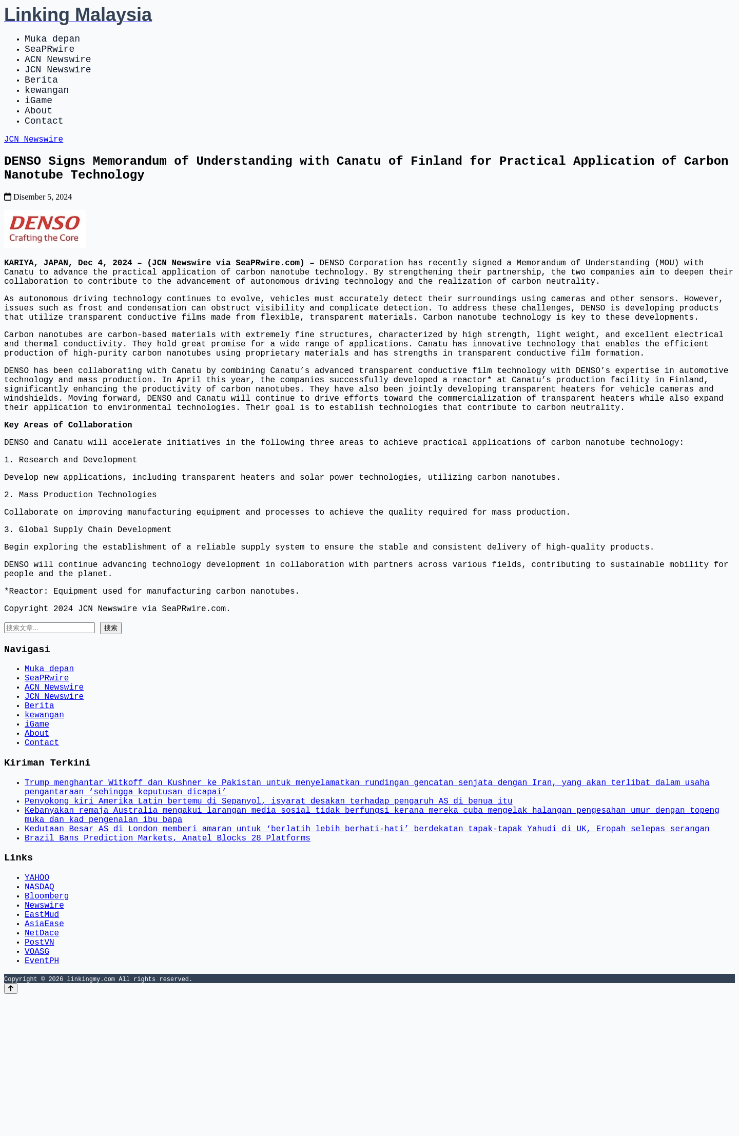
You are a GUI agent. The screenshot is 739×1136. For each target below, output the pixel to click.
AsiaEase (44, 1053)
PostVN (39, 1075)
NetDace (42, 1064)
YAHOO (37, 996)
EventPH (42, 1098)
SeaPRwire (49, 52)
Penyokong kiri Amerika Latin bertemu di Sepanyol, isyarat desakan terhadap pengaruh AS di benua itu (268, 908)
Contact (44, 138)
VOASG (37, 1086)
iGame (38, 114)
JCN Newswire (58, 77)
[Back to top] (10, 1126)
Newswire (44, 1030)
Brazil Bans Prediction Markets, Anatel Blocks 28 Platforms (167, 953)
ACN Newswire (58, 64)
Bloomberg (47, 1019)
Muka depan (52, 40)
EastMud (42, 1041)
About (38, 126)
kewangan (47, 101)
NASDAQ (39, 1007)
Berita (41, 89)
